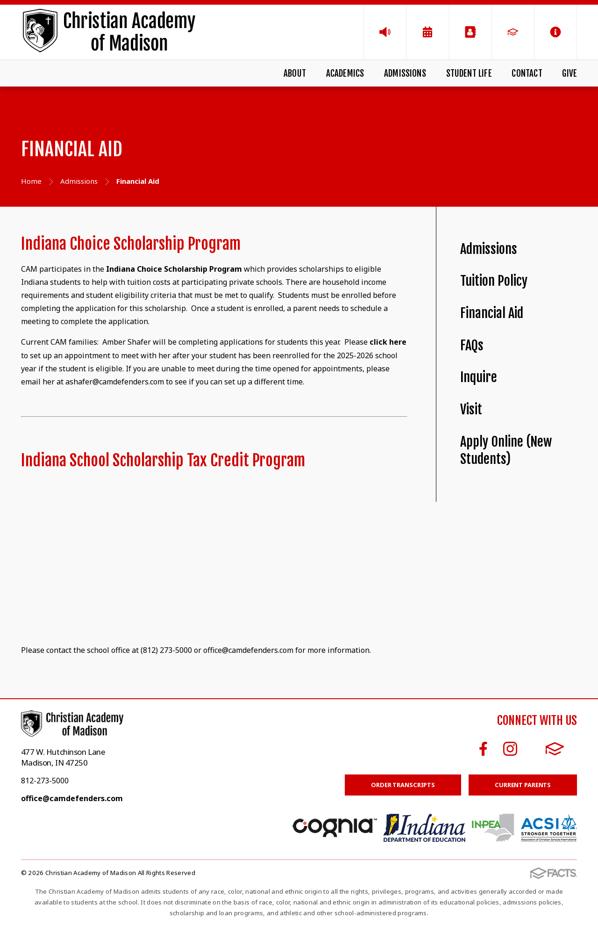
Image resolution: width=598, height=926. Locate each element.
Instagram (510, 749)
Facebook (483, 749)
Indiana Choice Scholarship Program (174, 269)
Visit (471, 409)
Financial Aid (491, 313)
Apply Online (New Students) (506, 450)
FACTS (555, 749)
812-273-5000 (45, 780)
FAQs (472, 345)
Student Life (469, 73)
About (295, 73)
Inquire (478, 377)
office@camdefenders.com (72, 798)
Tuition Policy (493, 281)
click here (388, 342)
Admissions (405, 73)
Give (569, 73)
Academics (345, 73)
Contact (527, 73)
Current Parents (523, 785)
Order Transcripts (403, 785)
